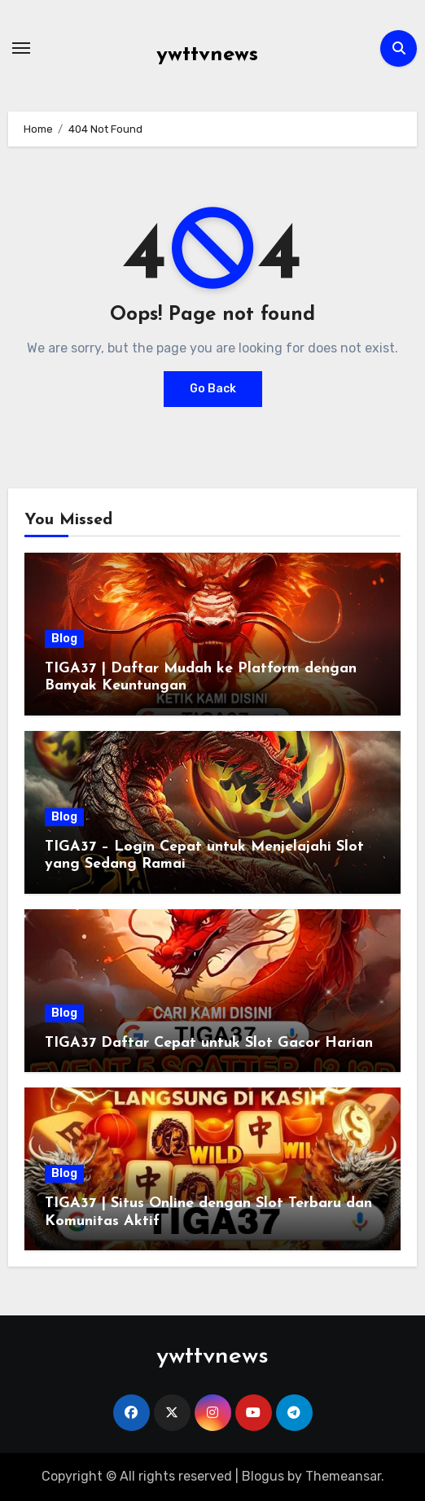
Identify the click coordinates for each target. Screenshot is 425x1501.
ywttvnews (207, 55)
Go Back (213, 389)
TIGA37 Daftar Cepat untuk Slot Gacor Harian (209, 1043)
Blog (64, 638)
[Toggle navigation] (21, 48)
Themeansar (343, 1476)
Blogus (263, 1476)
